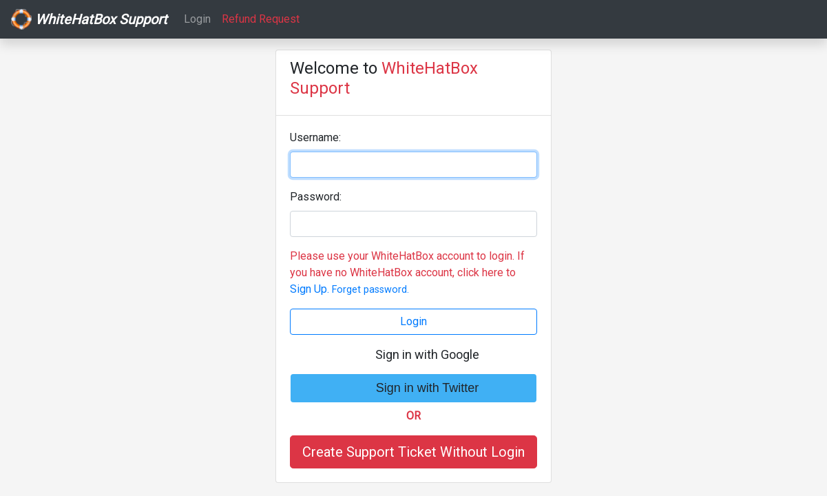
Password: (316, 196)
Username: (315, 137)
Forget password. (370, 290)
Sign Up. (309, 289)
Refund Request (261, 18)
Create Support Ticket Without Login (413, 452)
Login (197, 18)
